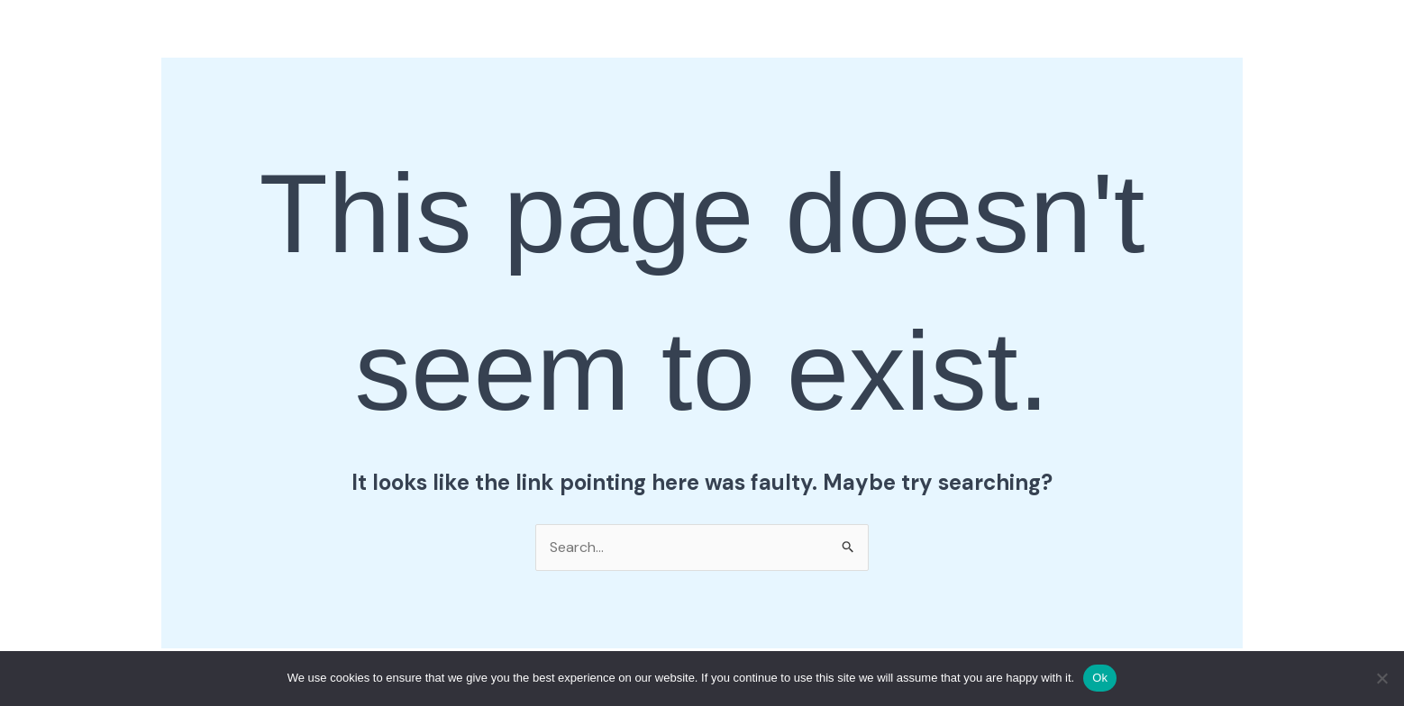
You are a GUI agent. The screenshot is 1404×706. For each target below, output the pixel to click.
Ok (1100, 677)
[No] (1381, 678)
